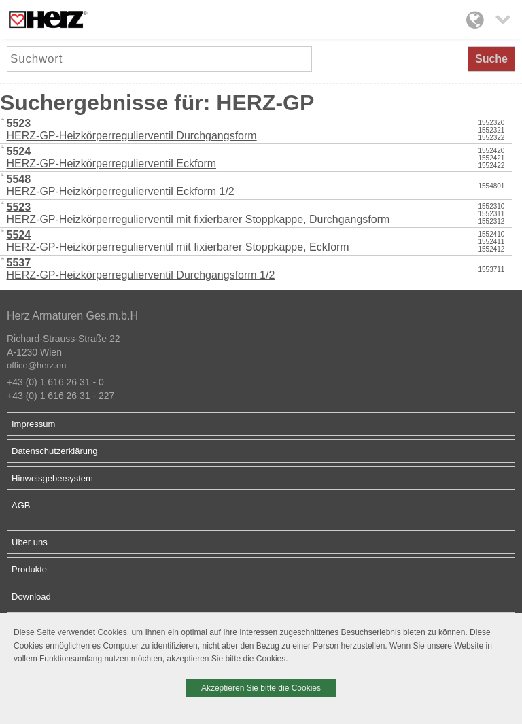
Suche (491, 59)
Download (31, 596)
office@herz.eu (36, 365)
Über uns (30, 542)
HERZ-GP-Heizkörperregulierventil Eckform (112, 157)
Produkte (29, 569)
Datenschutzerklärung (54, 451)
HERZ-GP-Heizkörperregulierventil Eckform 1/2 (120, 185)
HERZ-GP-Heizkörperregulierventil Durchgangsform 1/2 (141, 269)
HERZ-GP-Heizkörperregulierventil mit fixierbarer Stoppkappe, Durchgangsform (198, 213)
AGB (21, 505)
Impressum (33, 424)
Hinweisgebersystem (52, 478)
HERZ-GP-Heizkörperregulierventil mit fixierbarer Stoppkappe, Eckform (178, 241)
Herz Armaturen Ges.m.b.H (72, 316)
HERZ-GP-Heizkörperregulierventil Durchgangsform (132, 129)
